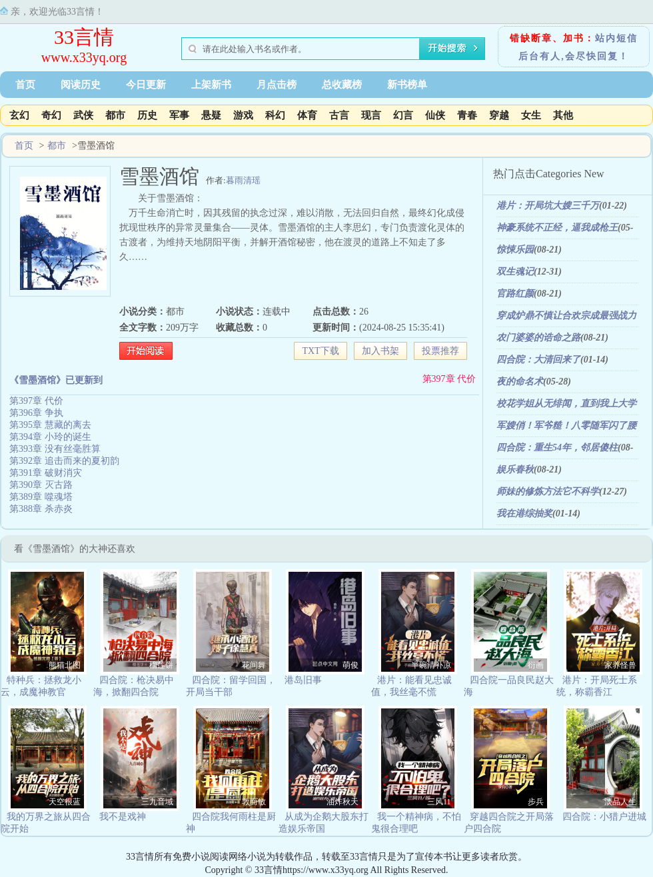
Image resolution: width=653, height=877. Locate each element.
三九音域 (157, 801)
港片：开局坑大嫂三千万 (547, 206)
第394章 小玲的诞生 (50, 437)
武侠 (83, 115)
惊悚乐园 (515, 250)
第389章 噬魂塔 (41, 497)
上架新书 (211, 84)
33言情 (84, 37)
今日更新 (146, 84)
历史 (147, 115)
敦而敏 (254, 801)
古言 (339, 115)
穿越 (499, 115)
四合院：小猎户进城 (604, 817)
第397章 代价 (449, 379)
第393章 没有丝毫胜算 (55, 449)
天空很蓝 (65, 801)
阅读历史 (81, 84)
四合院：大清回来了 (538, 360)
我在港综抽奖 (524, 513)
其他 (563, 115)
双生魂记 (515, 272)
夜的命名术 (519, 382)
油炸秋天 (342, 801)
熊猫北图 (65, 665)
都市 (115, 115)
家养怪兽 (620, 665)
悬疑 (211, 115)
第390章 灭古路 (41, 485)
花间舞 (254, 665)
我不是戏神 (122, 817)
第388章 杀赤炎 (41, 509)
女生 (531, 115)
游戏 (243, 115)
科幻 (275, 115)
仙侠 (435, 115)
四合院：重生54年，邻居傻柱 (557, 447)
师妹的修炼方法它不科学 (547, 491)
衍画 (536, 665)
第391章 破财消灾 (45, 473)
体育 (307, 115)
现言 (371, 115)
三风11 (439, 801)
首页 (25, 84)
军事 (179, 115)
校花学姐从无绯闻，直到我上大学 (566, 404)
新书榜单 (407, 84)
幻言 (403, 115)
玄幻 (19, 115)
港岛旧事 (303, 680)
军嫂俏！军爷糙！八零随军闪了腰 (566, 426)
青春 (467, 115)
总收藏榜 (342, 84)
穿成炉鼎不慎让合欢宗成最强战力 (566, 316)
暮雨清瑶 (243, 180)
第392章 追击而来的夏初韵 (64, 461)
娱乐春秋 (515, 469)
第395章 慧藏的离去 (50, 425)
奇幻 (51, 115)
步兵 (536, 801)
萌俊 (350, 665)
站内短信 (616, 38)
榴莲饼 (161, 665)
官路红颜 (515, 294)
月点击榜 (277, 84)
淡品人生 (620, 801)
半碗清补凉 (431, 665)
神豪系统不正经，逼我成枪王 (557, 228)
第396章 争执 (36, 413)
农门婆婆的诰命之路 (538, 338)
